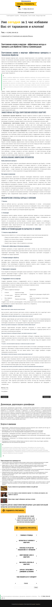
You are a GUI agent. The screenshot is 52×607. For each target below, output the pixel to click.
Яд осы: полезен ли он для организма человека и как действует (23, 487)
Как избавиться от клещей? (26, 577)
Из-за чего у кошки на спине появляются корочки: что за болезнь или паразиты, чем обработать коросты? (28, 493)
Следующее (4, 397)
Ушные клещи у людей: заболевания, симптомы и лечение (21, 499)
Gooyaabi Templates (35, 604)
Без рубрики (6, 49)
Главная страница (26, 535)
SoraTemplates (20, 604)
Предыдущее (46, 397)
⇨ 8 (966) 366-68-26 (11, 32)
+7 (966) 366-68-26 (28, 9)
